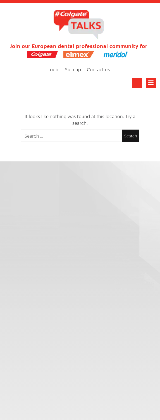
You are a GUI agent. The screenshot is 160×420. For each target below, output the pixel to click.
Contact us (98, 69)
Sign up (73, 69)
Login (53, 69)
